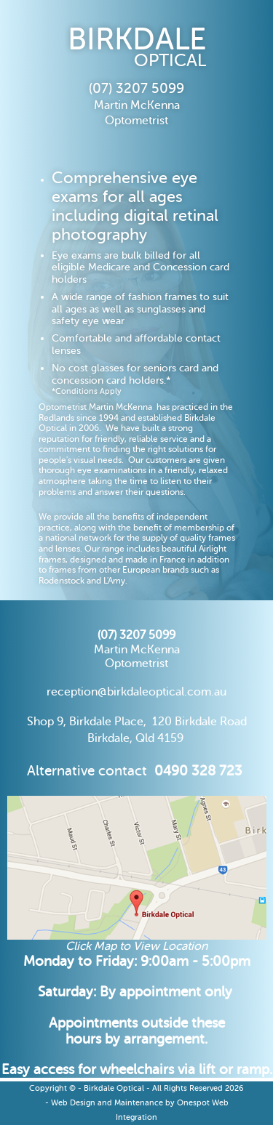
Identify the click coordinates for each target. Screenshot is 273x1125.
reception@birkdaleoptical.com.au (136, 691)
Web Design (73, 1103)
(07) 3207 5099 (136, 635)
